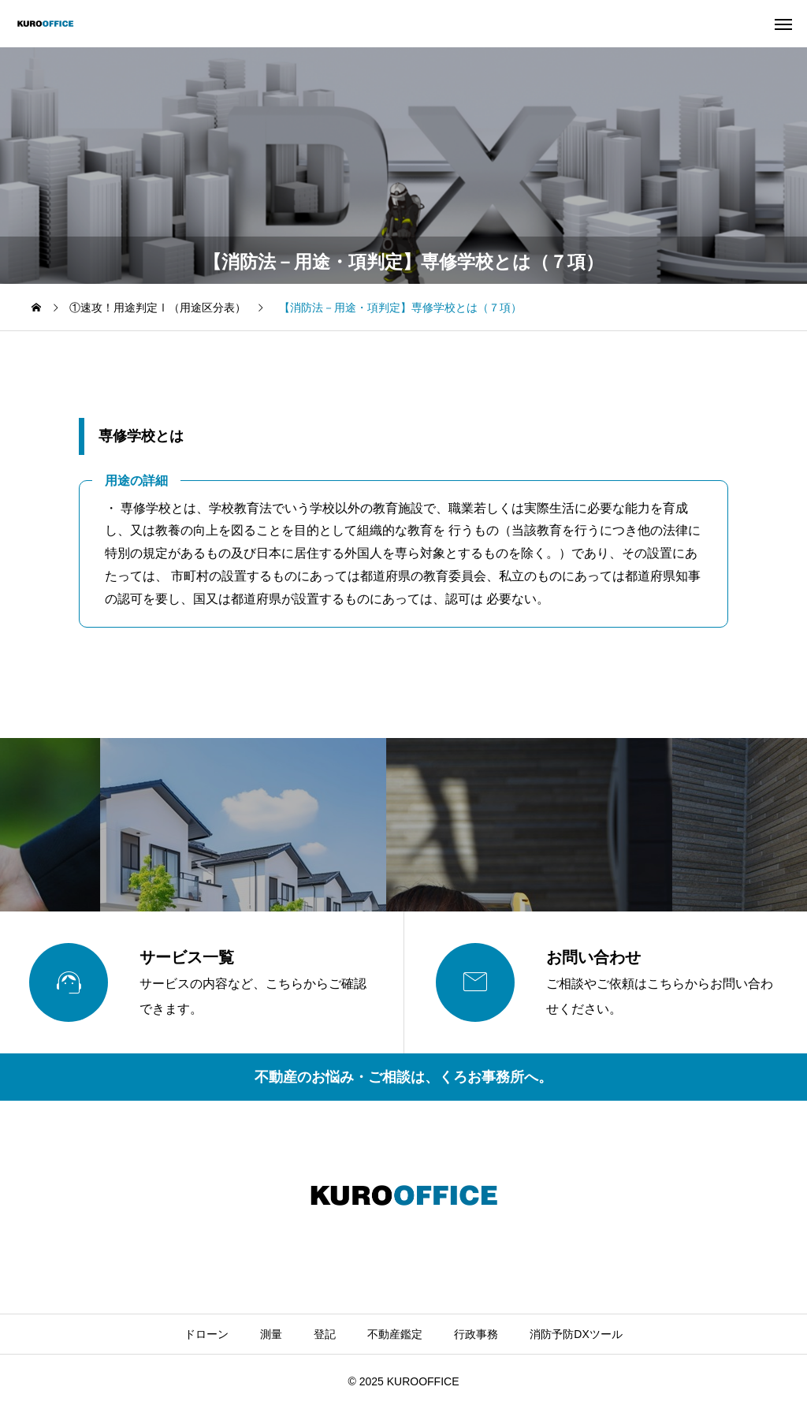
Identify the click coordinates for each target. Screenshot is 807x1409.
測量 (271, 1334)
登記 (325, 1334)
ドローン (206, 1334)
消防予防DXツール (576, 1334)
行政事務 (476, 1334)
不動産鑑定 (394, 1334)
